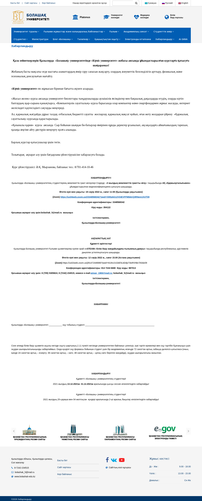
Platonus (85, 17)
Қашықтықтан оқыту (107, 39)
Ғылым (114, 31)
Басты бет (15, 3)
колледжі (115, 18)
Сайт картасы (31, 3)
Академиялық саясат (136, 31)
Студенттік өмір (164, 31)
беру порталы (176, 18)
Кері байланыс (49, 3)
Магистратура (40, 39)
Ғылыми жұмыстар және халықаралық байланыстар (74, 31)
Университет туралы (26, 31)
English (183, 3)
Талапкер (83, 39)
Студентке (20, 39)
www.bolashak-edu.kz (24, 476)
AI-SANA (183, 39)
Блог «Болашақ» (63, 39)
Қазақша (150, 3)
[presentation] (13, 431)
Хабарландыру (165, 39)
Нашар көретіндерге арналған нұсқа (90, 3)
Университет (117, 15)
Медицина (145, 15)
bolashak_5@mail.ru (24, 472)
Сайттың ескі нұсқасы (120, 467)
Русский (167, 3)
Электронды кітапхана (138, 39)
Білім (172, 15)
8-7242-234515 (21, 468)
